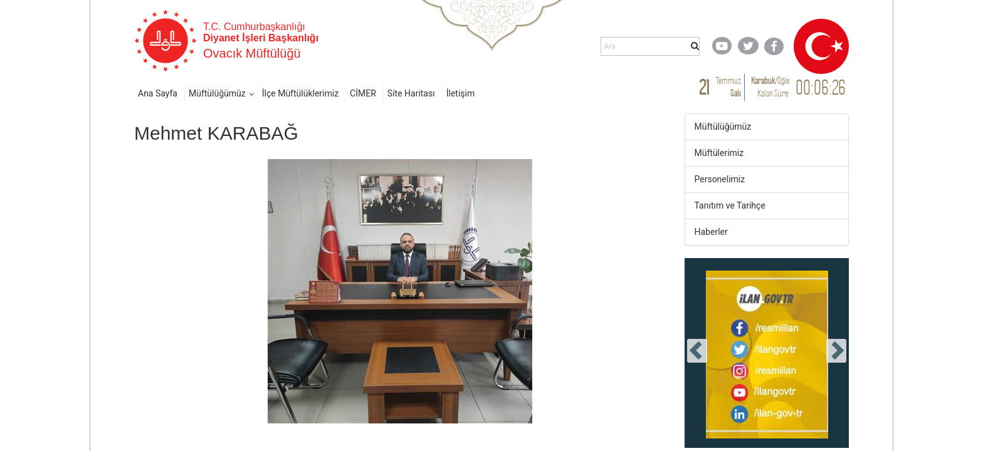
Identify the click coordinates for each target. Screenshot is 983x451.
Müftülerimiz (719, 153)
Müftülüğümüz (217, 93)
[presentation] (697, 351)
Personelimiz (720, 179)
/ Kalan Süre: (770, 87)
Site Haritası (411, 93)
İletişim (460, 93)
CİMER (363, 93)
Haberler (711, 232)
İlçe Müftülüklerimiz (300, 93)
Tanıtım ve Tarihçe (730, 205)
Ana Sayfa (157, 93)
